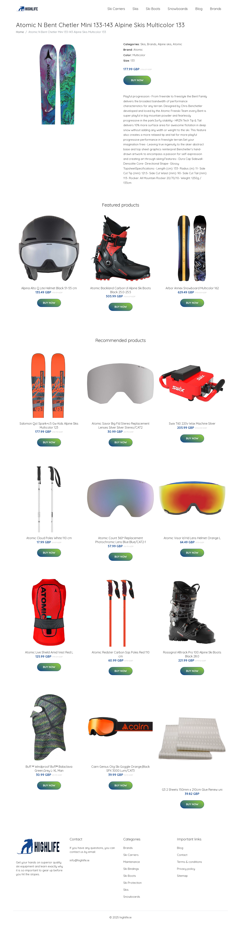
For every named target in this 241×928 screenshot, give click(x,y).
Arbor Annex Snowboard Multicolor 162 (192, 292)
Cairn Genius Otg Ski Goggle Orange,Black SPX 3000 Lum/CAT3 (120, 773)
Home (20, 36)
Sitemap (182, 880)
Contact (182, 859)
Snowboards (178, 11)
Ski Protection (132, 887)
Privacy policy (186, 873)
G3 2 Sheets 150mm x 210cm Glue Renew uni (192, 794)
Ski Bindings (131, 873)
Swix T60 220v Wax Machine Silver (192, 428)
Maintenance (131, 866)
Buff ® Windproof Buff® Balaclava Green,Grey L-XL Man (49, 773)
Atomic (177, 48)
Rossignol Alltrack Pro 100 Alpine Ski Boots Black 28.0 (192, 658)
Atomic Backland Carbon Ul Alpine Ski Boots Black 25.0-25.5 (120, 294)
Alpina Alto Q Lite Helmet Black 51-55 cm (49, 292)
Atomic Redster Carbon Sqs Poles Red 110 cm (120, 658)
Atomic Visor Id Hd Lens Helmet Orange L (192, 542)
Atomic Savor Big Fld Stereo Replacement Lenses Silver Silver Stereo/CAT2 (120, 429)
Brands (215, 11)
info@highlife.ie (79, 864)
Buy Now (137, 84)
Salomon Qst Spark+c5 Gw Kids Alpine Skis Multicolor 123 (49, 429)
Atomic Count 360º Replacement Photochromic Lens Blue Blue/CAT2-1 (120, 544)
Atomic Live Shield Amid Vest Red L (49, 656)
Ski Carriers (116, 11)
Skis (135, 11)
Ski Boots (153, 11)
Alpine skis (165, 48)
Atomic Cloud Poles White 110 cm (49, 542)
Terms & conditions (189, 866)
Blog (198, 11)
